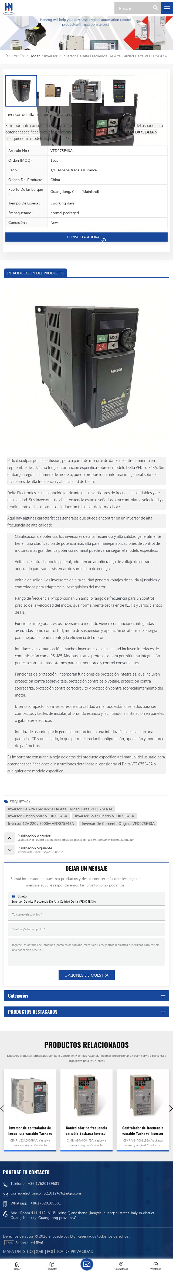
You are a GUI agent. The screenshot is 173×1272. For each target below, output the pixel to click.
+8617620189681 (45, 1203)
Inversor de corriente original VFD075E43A (118, 823)
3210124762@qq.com (62, 1193)
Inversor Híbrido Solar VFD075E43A (37, 815)
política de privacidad (70, 1251)
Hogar (34, 56)
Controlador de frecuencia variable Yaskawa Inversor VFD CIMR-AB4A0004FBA (86, 1130)
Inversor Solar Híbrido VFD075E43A (104, 815)
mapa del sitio (18, 1251)
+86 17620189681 (43, 1183)
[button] (171, 1108)
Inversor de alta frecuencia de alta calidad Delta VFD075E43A (60, 808)
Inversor (50, 56)
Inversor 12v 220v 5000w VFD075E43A (41, 823)
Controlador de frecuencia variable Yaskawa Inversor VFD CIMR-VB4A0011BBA (143, 1130)
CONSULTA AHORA (84, 236)
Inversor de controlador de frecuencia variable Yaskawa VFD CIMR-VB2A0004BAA (30, 1130)
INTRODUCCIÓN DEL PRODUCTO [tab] (35, 272)
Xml (40, 1251)
